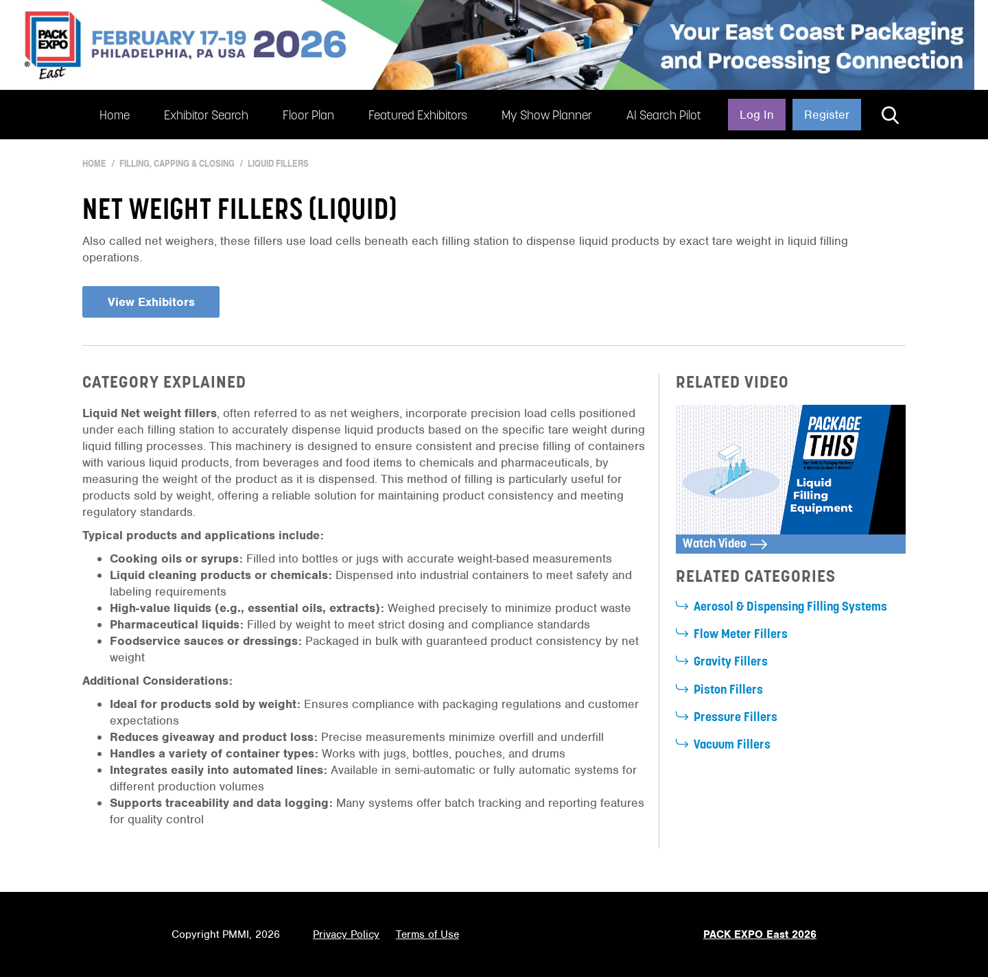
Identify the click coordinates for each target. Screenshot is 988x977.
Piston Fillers (728, 690)
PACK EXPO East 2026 (759, 934)
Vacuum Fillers (732, 745)
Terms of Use (427, 934)
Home (114, 116)
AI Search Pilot (663, 116)
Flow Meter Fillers (741, 634)
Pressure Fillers (735, 718)
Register (826, 114)
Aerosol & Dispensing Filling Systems (790, 607)
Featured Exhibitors (417, 116)
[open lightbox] (791, 479)
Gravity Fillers (731, 662)
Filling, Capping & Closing (177, 163)
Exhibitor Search (206, 116)
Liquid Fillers (278, 163)
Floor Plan (308, 116)
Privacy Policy (346, 934)
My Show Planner (547, 116)
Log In (757, 114)
